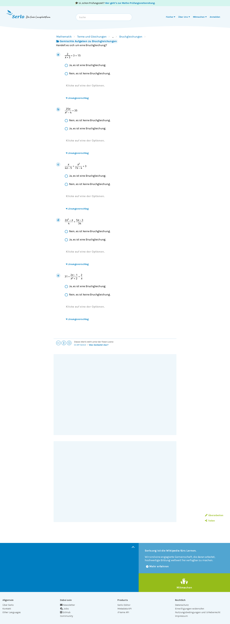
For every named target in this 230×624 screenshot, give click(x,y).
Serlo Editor (123, 604)
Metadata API (124, 608)
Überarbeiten (214, 515)
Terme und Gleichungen (92, 36)
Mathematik (64, 36)
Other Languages (11, 612)
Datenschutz (182, 604)
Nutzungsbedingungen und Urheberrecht (197, 612)
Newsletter (67, 604)
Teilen (210, 520)
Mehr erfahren (157, 566)
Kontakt (6, 608)
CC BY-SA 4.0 (80, 345)
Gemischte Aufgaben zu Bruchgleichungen (86, 41)
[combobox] (104, 17)
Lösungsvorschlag (77, 98)
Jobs (64, 608)
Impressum (181, 615)
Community (66, 615)
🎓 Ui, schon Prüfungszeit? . (115, 3)
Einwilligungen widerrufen (189, 608)
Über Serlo (8, 604)
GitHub (65, 612)
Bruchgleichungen (130, 36)
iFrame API (123, 612)
